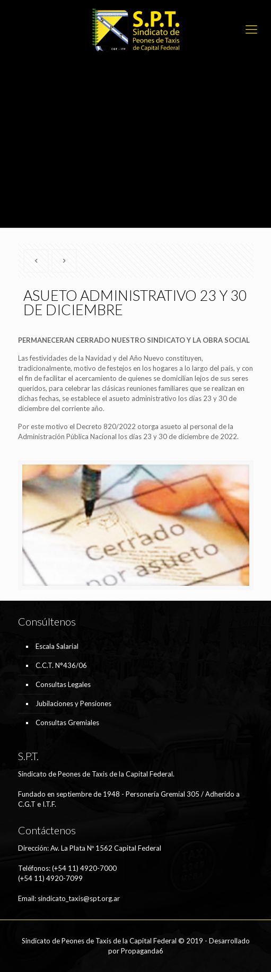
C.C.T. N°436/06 (61, 665)
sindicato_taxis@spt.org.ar (79, 898)
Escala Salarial (57, 646)
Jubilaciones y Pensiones (73, 703)
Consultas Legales (63, 684)
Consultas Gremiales (67, 722)
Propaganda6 (142, 951)
